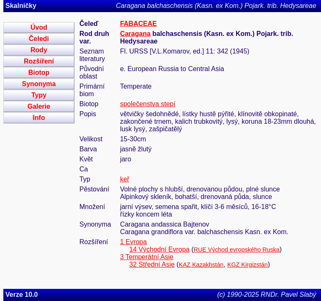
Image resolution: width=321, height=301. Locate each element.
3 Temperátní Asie (146, 256)
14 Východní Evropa (159, 249)
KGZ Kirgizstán (247, 264)
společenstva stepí (148, 103)
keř (124, 179)
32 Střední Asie (152, 264)
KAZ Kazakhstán (201, 264)
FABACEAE (138, 23)
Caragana (135, 33)
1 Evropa (133, 241)
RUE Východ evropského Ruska (237, 249)
